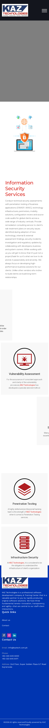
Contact (5, 625)
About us (6, 620)
